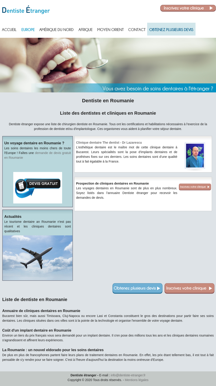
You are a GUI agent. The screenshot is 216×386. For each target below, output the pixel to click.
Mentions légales (136, 380)
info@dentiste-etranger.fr (128, 375)
